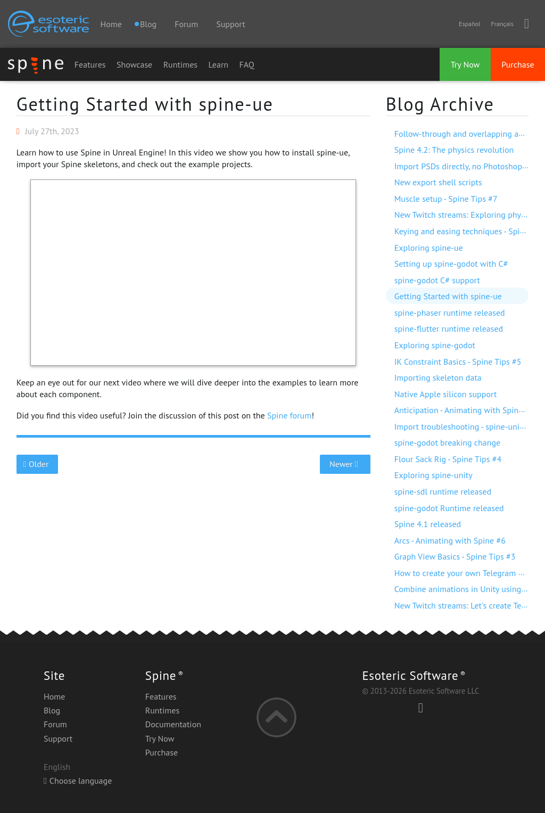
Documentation (173, 724)
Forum (186, 24)
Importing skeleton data (438, 377)
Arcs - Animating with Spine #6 (450, 540)
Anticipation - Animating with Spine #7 (464, 410)
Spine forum (289, 415)
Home (110, 24)
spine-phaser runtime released (449, 312)
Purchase (517, 64)
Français (502, 24)
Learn (219, 64)
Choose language (78, 780)
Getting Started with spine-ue (145, 104)
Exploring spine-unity (433, 475)
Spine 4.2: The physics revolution (454, 149)
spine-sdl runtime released (442, 491)
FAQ (247, 64)
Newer (345, 463)
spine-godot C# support (437, 280)
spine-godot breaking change (447, 442)
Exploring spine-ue (428, 247)
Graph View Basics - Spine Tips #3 (455, 556)
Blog (52, 710)
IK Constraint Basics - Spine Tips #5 (458, 361)
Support (230, 24)
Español (469, 24)
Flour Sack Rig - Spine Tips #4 (447, 459)
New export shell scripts (438, 182)
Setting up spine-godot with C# (451, 263)
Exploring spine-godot (434, 345)
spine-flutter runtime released (448, 328)
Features (90, 64)
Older (37, 463)
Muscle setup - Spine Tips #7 (446, 198)
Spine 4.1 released (427, 524)
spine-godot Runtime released (449, 508)
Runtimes (180, 64)
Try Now (465, 64)
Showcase (134, 64)
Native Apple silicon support (445, 394)
